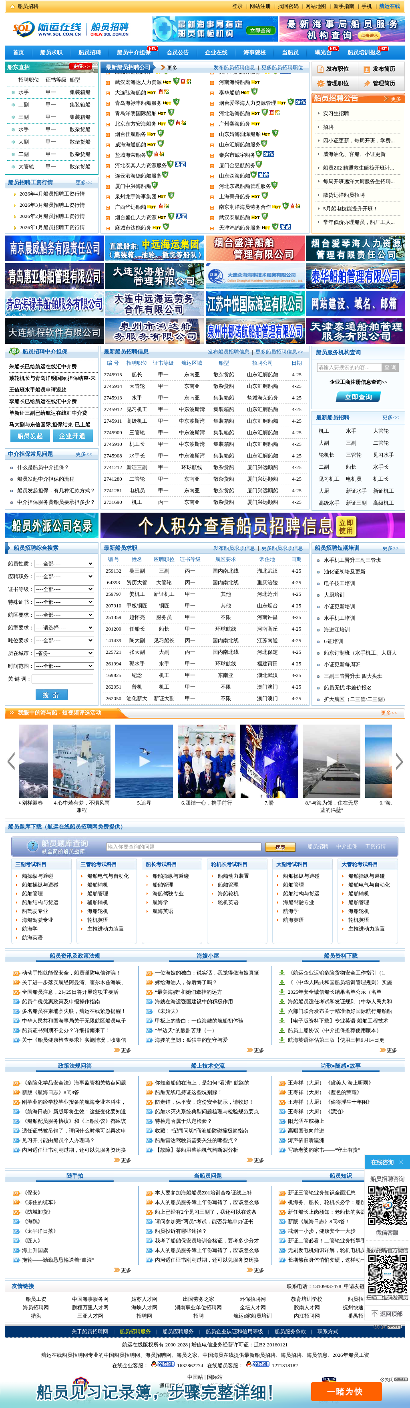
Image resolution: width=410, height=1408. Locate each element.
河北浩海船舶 (234, 135)
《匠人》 (32, 1241)
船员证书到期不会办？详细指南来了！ (66, 1030)
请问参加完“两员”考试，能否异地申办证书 (204, 1221)
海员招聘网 (36, 1307)
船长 (137, 374)
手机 (367, 6)
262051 (113, 687)
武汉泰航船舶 (234, 83)
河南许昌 (267, 617)
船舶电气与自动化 (108, 876)
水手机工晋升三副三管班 (352, 560)
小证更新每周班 (342, 664)
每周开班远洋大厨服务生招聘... (359, 181)
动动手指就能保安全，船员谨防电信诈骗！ (71, 973)
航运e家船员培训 (252, 1316)
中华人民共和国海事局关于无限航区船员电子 (74, 1021)
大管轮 (26, 167)
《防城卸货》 (37, 1212)
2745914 (113, 386)
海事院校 (254, 53)
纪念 (137, 675)
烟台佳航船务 (130, 156)
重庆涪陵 (267, 582)
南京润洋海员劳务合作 (245, 73)
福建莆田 (267, 664)
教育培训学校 (306, 1299)
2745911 (113, 421)
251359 (113, 617)
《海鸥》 (32, 1221)
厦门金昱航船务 (237, 187)
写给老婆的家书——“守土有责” (324, 1150)
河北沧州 (267, 594)
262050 (113, 698)
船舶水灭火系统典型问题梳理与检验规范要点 (207, 1111)
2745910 (113, 444)
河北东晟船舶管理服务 (245, 208)
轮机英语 (97, 920)
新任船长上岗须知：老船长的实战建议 (332, 1212)
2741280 (113, 479)
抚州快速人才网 (361, 1307)
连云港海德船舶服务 (138, 197)
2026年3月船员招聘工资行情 (52, 205)
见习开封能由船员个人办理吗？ (58, 1140)
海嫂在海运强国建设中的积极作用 (194, 1002)
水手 (23, 92)
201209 (113, 629)
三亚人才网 (90, 1316)
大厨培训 (334, 595)
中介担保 (346, 846)
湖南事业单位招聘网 (198, 1307)
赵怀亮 (137, 617)
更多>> (390, 548)
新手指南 (344, 6)
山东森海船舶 (234, 197)
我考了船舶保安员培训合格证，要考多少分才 (207, 1241)
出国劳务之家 (198, 1299)
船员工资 (36, 1299)
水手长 (137, 456)
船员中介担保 (134, 53)
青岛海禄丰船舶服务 (138, 125)
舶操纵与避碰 (37, 876)
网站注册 (260, 6)
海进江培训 (337, 630)
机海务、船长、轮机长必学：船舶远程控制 (337, 1202)
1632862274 (176, 1365)
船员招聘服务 (135, 1331)
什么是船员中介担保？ (43, 467)
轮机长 (326, 455)
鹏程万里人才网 (90, 1307)
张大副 (137, 652)
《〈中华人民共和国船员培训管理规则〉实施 (340, 982)
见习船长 (164, 640)
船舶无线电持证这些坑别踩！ (189, 1092)
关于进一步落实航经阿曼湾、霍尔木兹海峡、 (74, 982)
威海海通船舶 (130, 166)
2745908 (113, 456)
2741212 (113, 467)
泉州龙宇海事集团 (136, 218)
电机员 (137, 490)
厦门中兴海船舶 (133, 208)
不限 (226, 617)
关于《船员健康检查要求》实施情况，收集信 (74, 1040)
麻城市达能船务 (133, 93)
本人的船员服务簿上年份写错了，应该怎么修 (207, 1202)
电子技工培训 (339, 583)
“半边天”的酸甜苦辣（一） (186, 1030)
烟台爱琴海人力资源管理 (247, 125)
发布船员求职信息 (234, 548)
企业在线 (216, 53)
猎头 (36, 1316)
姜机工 (137, 594)
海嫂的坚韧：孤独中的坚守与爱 (191, 1040)
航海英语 (32, 938)
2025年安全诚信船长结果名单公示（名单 (335, 992)
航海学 (30, 929)
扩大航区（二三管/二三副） (356, 699)
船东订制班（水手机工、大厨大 (360, 653)
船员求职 (51, 53)
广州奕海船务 (234, 145)
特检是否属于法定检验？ (183, 1121)
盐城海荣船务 (130, 177)
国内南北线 (226, 571)
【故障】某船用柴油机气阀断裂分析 (196, 1150)
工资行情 (375, 846)
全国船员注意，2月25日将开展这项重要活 (70, 992)
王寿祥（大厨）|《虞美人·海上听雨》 (331, 1083)
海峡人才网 (144, 1307)
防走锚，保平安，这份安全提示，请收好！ (204, 1102)
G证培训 (333, 641)
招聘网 (144, 1316)
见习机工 (137, 409)
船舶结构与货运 (40, 902)
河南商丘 (267, 629)
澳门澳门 (267, 687)
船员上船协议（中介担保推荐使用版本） (335, 1030)
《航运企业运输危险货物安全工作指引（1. (337, 973)
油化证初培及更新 (345, 572)
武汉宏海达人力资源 (138, 104)
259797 (113, 594)
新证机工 (383, 491)
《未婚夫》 (168, 1011)
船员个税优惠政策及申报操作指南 (61, 1002)
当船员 (290, 53)
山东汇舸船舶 (262, 374)
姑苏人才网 (144, 1299)
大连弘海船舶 (130, 114)
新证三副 (137, 467)
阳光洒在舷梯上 (306, 1121)
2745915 (113, 374)
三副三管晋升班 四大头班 (353, 676)
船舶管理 (32, 894)
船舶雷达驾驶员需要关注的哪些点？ (196, 1140)
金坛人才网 (253, 1307)
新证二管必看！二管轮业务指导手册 (329, 1241)
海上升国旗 (35, 1250)
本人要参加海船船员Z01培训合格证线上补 (203, 1193)
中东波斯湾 (192, 409)
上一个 (11, 761)
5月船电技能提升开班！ (350, 209)
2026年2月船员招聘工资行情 (52, 216)
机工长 (137, 444)
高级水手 (329, 503)
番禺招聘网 (361, 1316)
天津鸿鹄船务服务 (240, 93)
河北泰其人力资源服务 (141, 187)
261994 (113, 664)
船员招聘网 (361, 1299)
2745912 (113, 409)
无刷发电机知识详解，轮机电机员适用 (332, 1250)
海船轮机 (97, 911)
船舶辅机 (97, 885)
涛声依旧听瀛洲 (306, 1140)
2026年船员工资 (351, 1355)
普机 (137, 687)
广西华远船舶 (130, 73)
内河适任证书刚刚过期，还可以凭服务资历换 (74, 1150)
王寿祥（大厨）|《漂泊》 (317, 1111)
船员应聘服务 (178, 1331)
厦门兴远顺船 (262, 467)
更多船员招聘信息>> (279, 352)
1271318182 (270, 1365)
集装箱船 (80, 92)
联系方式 (328, 1331)
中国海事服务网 (90, 1299)
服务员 (164, 617)
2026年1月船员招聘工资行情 (52, 227)
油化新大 (137, 698)
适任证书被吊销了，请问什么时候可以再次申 (74, 1131)
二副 (23, 105)
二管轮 (137, 479)
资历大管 (137, 582)
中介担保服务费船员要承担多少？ (56, 502)
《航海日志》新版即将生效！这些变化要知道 (74, 1111)
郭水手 (137, 664)
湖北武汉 (267, 571)
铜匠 (164, 606)
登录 (237, 6)
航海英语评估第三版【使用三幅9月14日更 (336, 1040)
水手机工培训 (339, 618)
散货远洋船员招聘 (344, 195)
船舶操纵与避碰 (40, 885)
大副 (23, 142)
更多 (166, 68)
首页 (18, 53)
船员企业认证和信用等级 (234, 1331)
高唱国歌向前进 (306, 1131)
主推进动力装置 (105, 929)
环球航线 (191, 467)
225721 (113, 652)
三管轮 (137, 432)
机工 (137, 502)
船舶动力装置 (233, 876)
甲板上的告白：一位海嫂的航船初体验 (199, 1021)
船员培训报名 (364, 53)
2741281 (113, 490)
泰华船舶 (229, 114)
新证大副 (164, 698)
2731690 (113, 502)
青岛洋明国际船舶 (136, 135)
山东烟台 (267, 606)
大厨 (324, 491)
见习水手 (383, 455)
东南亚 (192, 374)
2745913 (113, 398)
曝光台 (323, 53)
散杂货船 (80, 129)
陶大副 (137, 640)
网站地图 (315, 6)
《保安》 (32, 1193)
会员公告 (178, 53)
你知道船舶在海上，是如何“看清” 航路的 (202, 1083)
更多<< (84, 183)
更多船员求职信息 (282, 548)
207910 (113, 606)
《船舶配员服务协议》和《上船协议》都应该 (74, 1121)
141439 (113, 640)
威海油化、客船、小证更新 (354, 154)
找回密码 (288, 6)
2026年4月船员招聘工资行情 (52, 194)
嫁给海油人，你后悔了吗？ (186, 982)
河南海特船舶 (234, 104)
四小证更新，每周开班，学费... (359, 141)
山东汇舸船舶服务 (240, 166)
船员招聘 (28, 6)
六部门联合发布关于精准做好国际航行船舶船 (340, 1011)
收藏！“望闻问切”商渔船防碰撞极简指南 (201, 1131)
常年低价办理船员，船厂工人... (359, 222)
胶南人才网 (307, 1307)
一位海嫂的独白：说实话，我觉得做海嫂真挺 (207, 973)
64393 (113, 582)
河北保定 (267, 652)
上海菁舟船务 (234, 218)
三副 (23, 117)
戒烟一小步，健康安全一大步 (322, 1231)
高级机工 (137, 421)
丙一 (163, 502)
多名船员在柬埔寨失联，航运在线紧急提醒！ (74, 1011)
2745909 (113, 432)
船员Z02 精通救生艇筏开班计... (358, 168)
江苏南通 (267, 640)
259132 (113, 571)
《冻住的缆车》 (40, 1202)
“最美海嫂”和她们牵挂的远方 (188, 992)
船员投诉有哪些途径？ (181, 1231)
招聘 (328, 127)
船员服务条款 (290, 1331)
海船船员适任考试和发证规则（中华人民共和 (340, 1002)
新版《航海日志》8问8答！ (319, 1221)
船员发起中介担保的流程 (45, 479)
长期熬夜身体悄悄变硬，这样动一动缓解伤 (337, 1260)
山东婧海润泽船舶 (240, 156)
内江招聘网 (307, 1316)
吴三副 (137, 571)
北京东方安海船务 (136, 145)
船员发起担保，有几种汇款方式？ (56, 490)
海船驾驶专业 (37, 920)
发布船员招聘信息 (234, 67)
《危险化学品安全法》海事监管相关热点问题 (74, 1083)
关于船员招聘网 (90, 1331)
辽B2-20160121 (271, 1345)
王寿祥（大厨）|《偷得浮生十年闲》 (330, 1102)
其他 (226, 594)
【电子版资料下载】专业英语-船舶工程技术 (338, 1021)
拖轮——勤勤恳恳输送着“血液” (58, 1260)
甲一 (51, 92)
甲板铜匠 (137, 606)
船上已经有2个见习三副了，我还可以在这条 (206, 1212)
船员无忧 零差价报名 (348, 688)
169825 (113, 675)
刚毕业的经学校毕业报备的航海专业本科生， (74, 1102)
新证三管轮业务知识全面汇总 (322, 1193)
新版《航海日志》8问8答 (50, 1092)
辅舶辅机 (97, 902)
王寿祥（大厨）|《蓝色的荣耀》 (325, 1092)
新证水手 (356, 491)
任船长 (137, 629)
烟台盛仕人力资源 (136, 83)
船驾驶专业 (35, 911)
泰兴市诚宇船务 (237, 177)
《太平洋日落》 (40, 1231)
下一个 (400, 761)
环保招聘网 (253, 1299)
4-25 (296, 571)
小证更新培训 (339, 606)
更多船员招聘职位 (282, 67)
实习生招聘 (336, 113)
